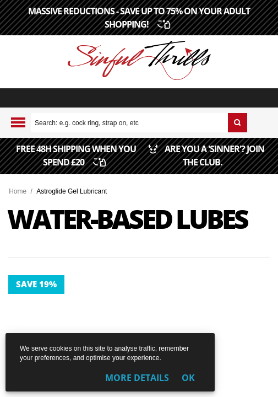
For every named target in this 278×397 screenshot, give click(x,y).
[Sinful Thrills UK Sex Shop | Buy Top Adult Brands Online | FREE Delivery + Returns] (139, 61)
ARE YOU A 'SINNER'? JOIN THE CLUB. (202, 163)
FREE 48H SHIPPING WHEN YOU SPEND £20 (76, 163)
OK (188, 378)
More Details (137, 378)
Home (17, 191)
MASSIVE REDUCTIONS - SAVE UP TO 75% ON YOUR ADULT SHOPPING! (139, 17)
